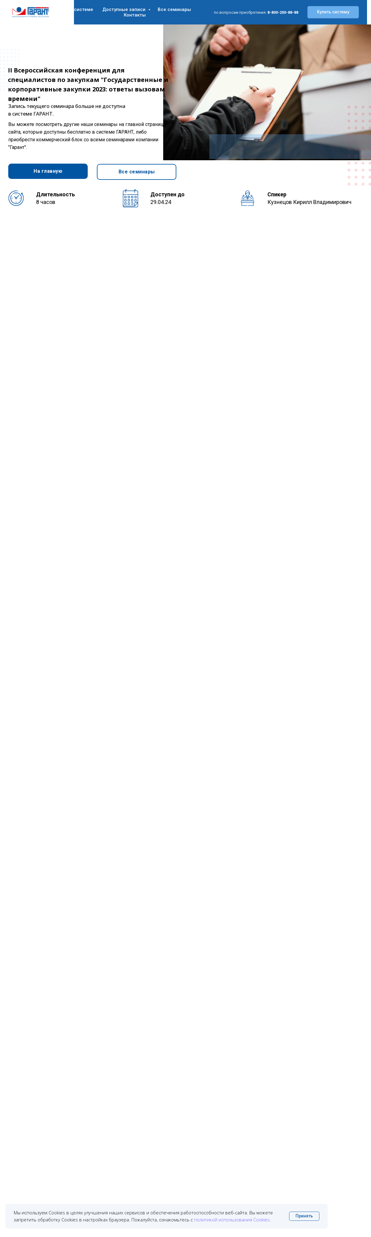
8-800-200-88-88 (282, 12)
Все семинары (174, 9)
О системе (81, 9)
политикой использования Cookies (232, 1220)
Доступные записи (124, 9)
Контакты (135, 15)
